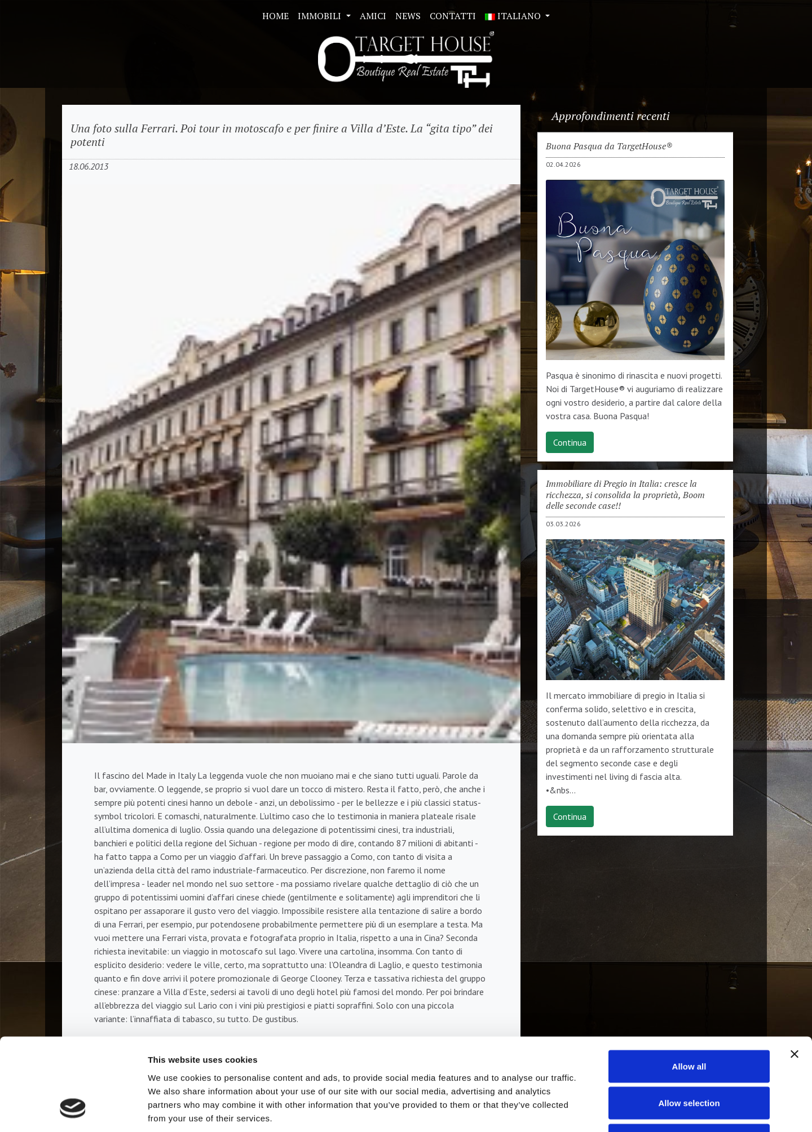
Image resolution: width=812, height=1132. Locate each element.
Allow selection (689, 1021)
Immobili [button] (320, 16)
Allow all (689, 984)
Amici (373, 16)
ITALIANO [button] (514, 16)
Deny (689, 1058)
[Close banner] (794, 972)
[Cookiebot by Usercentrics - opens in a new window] (73, 1110)
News (408, 16)
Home (275, 16)
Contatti (453, 16)
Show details (592, 1110)
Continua (569, 442)
